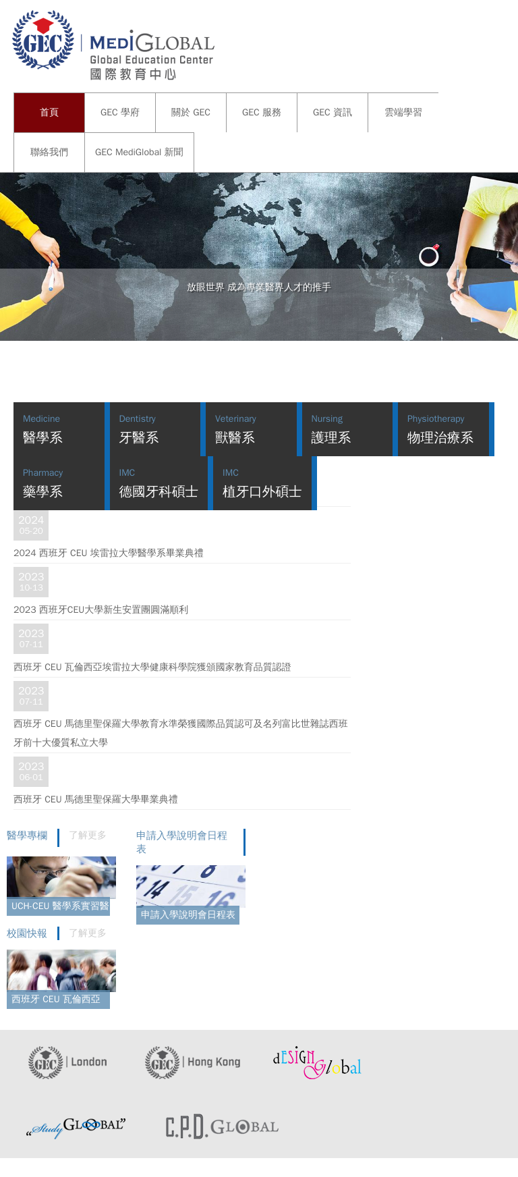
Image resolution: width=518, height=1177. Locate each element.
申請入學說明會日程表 (188, 915)
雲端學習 (403, 112)
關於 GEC (190, 112)
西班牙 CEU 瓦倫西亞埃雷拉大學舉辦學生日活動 (58, 1001)
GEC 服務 (261, 112)
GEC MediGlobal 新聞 (139, 152)
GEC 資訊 (332, 112)
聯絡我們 (49, 152)
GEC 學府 (120, 112)
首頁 (49, 112)
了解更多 (88, 835)
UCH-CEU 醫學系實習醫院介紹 (60, 908)
